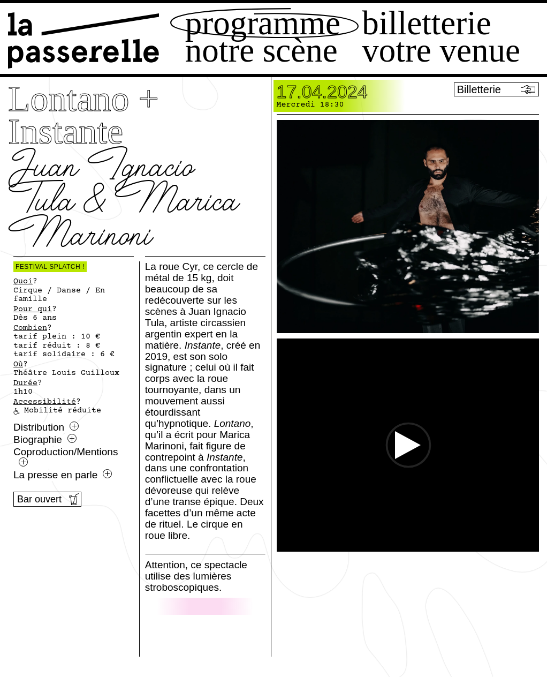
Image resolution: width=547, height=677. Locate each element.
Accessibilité (44, 402)
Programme (262, 23)
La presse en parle (62, 475)
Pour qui (32, 309)
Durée (25, 383)
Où (18, 364)
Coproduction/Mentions (65, 457)
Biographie (45, 439)
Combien (30, 328)
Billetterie (426, 23)
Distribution (46, 427)
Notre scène (261, 50)
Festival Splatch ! (50, 266)
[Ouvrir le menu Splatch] (488, 622)
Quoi (23, 281)
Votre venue (441, 50)
